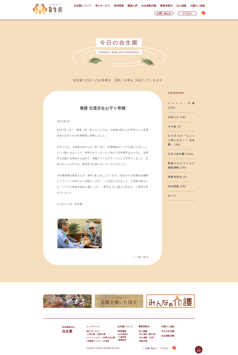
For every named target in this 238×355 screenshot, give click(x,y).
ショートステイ (94, 338)
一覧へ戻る (142, 257)
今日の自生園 (176, 154)
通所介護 (101, 334)
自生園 (74, 329)
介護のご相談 (197, 5)
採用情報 (119, 5)
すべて (172, 195)
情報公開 (143, 341)
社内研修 (173, 186)
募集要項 (122, 340)
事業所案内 (166, 5)
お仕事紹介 (123, 334)
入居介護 (91, 334)
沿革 (152, 338)
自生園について (82, 5)
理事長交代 (175, 177)
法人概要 (143, 338)
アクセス (187, 13)
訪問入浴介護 (109, 338)
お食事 (106, 341)
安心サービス (102, 5)
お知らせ (173, 117)
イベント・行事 (181, 103)
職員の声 (133, 5)
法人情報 (181, 5)
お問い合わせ (164, 13)
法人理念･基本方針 (148, 334)
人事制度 (122, 337)
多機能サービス (94, 341)
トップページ (93, 326)
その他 (172, 126)
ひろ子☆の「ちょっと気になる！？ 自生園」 (181, 140)
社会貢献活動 (148, 5)
